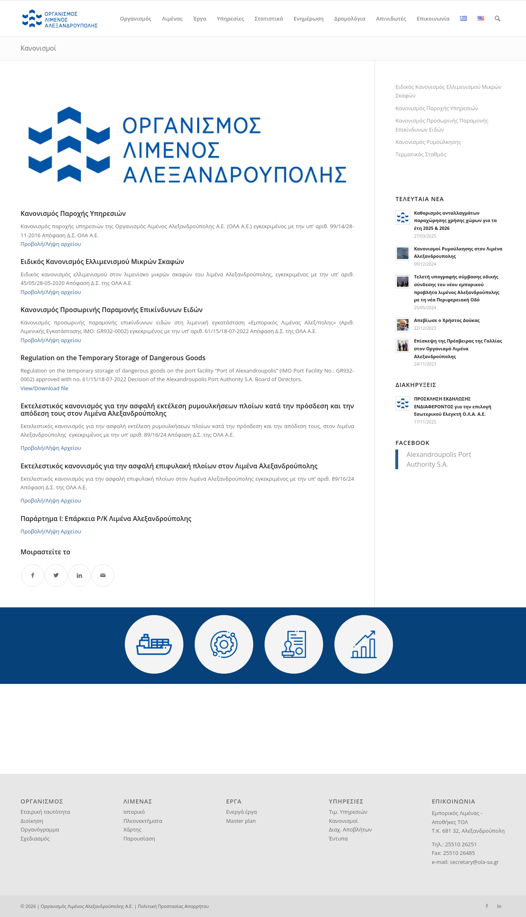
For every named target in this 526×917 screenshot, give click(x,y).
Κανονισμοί (38, 48)
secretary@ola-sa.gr (474, 862)
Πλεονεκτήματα (142, 820)
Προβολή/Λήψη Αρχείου (51, 448)
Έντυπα (338, 838)
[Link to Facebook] (487, 906)
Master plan (241, 820)
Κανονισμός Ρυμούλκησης (428, 142)
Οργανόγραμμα (40, 829)
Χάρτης (132, 829)
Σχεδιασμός (35, 838)
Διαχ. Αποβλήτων (350, 829)
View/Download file (44, 388)
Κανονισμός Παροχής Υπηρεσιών (436, 108)
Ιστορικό (134, 811)
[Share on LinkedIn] (79, 575)
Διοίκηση (32, 820)
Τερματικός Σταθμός (420, 154)
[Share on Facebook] (32, 575)
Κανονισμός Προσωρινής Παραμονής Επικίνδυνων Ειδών (441, 125)
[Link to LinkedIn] (499, 906)
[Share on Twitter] (56, 575)
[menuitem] (136, 18)
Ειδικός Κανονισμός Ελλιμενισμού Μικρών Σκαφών (448, 91)
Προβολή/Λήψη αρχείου (51, 244)
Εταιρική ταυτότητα (45, 811)
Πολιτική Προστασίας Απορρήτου (173, 906)
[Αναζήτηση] (497, 18)
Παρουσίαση (139, 838)
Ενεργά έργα (241, 811)
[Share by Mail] (103, 575)
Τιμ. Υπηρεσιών (348, 811)
